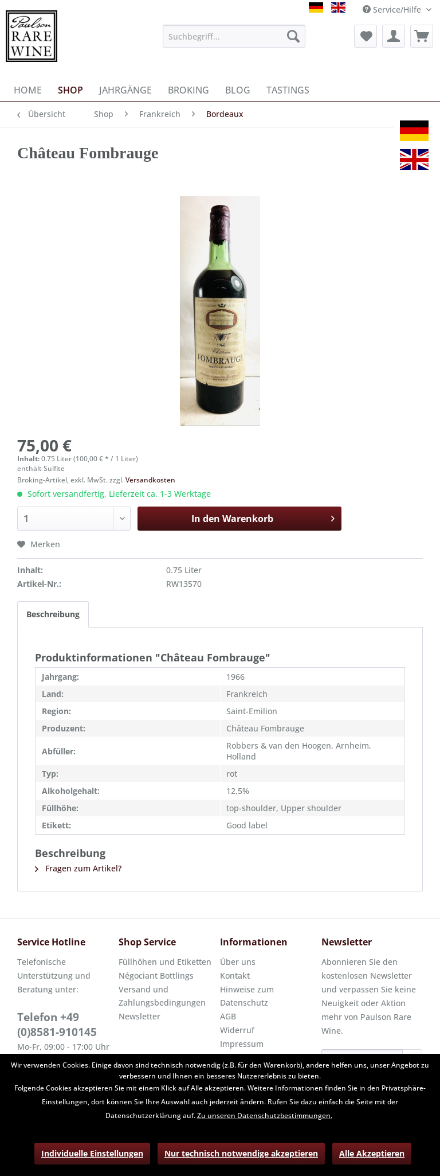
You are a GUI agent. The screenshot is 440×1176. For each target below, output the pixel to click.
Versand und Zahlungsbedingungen (162, 996)
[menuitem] (234, 36)
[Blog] (237, 90)
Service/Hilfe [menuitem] (393, 9)
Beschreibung (53, 614)
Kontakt (235, 975)
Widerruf (237, 1030)
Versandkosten (150, 480)
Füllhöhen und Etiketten (165, 961)
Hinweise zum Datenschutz (247, 996)
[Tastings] (287, 90)
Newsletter (139, 1016)
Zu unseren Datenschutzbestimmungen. (264, 1115)
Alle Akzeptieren (371, 1153)
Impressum (242, 1043)
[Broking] (188, 90)
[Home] (28, 90)
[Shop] (70, 90)
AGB (228, 1016)
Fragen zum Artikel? (78, 868)
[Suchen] (293, 36)
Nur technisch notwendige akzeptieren (241, 1153)
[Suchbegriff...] (234, 36)
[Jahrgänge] (125, 90)
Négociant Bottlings (156, 975)
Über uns (238, 961)
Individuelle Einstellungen (92, 1153)
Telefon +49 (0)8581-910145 (57, 1024)
